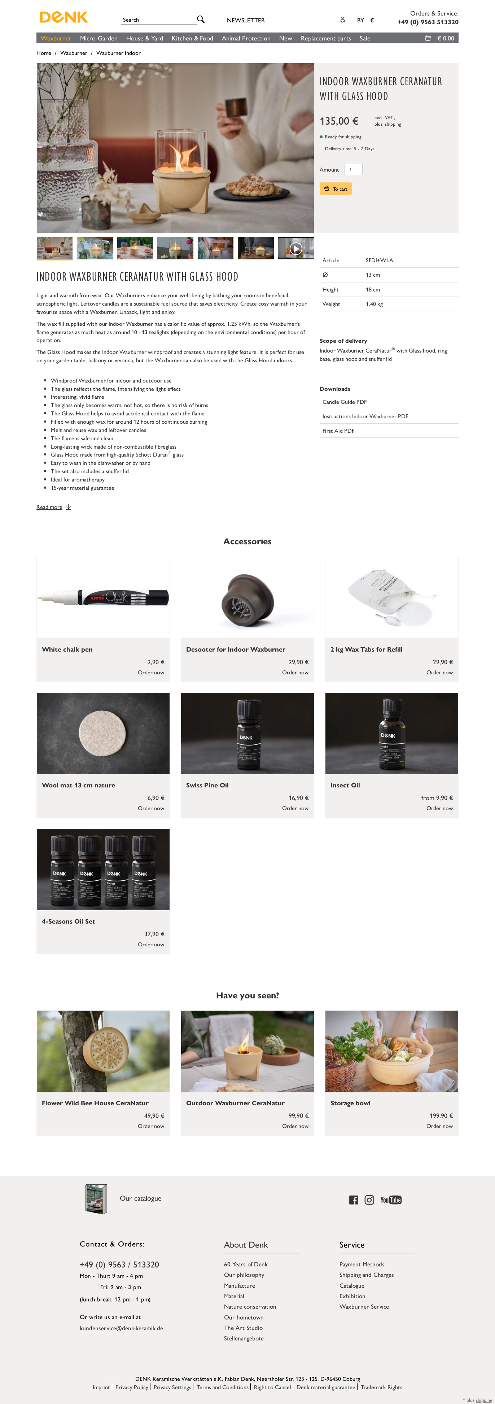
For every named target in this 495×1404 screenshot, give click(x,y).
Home (43, 52)
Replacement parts (326, 37)
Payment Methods (362, 1264)
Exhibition (352, 1295)
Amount (329, 169)
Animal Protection (246, 37)
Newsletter (246, 20)
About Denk (246, 1244)
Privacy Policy (131, 1387)
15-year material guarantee (82, 487)
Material (234, 1295)
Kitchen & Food (192, 37)
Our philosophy (244, 1274)
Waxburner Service (364, 1306)
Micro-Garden (99, 37)
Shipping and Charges (367, 1274)
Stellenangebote (244, 1338)
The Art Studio (243, 1327)
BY (365, 20)
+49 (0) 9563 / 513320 (119, 1264)
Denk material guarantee (326, 1387)
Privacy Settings (172, 1387)
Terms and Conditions (223, 1387)
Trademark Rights (381, 1387)
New (285, 37)
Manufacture (239, 1285)
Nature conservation (250, 1306)
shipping (393, 123)
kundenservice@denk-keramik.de (121, 1327)
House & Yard (144, 37)
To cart (335, 188)
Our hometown (244, 1317)
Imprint (101, 1387)
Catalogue (352, 1285)
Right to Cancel (272, 1387)
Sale (365, 37)
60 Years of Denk (246, 1264)
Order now (151, 672)
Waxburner (56, 37)
